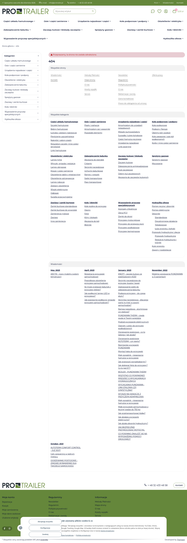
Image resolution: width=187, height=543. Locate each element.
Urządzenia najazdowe (128, 143)
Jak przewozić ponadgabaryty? (132, 362)
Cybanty (88, 163)
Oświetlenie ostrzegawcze (62, 178)
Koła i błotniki (11, 107)
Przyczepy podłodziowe (128, 227)
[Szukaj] (71, 11)
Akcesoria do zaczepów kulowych (133, 177)
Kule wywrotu (158, 246)
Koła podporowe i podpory (17, 75)
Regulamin (54, 505)
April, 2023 (89, 270)
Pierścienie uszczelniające (62, 136)
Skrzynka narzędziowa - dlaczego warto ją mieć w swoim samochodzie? (133, 303)
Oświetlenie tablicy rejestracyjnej (65, 174)
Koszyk (5, 506)
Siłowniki (156, 214)
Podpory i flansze (160, 129)
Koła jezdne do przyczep (95, 206)
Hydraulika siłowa (13, 119)
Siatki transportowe (93, 178)
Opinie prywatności (108, 531)
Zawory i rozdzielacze (161, 250)
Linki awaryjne (124, 147)
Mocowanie (157, 163)
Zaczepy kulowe (125, 162)
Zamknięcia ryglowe (60, 214)
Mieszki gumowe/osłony (129, 132)
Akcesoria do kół (91, 221)
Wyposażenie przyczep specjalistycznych (15, 113)
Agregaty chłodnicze (127, 209)
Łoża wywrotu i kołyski (165, 229)
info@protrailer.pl (56, 3)
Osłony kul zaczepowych (129, 174)
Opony (87, 210)
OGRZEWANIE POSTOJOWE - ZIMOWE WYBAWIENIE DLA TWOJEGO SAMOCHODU (64, 463)
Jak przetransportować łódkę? (131, 413)
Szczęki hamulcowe (60, 125)
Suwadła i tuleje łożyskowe (130, 135)
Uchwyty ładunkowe (93, 171)
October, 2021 (57, 444)
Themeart (180, 540)
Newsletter (53, 502)
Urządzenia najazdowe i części (18, 70)
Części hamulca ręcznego (129, 139)
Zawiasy (54, 217)
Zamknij (45, 534)
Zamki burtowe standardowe (64, 206)
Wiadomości (168, 3)
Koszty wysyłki (101, 512)
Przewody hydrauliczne (165, 236)
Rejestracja (7, 502)
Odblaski (55, 193)
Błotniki (87, 225)
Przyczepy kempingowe (129, 231)
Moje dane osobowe (11, 514)
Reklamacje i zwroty (58, 516)
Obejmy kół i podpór (161, 133)
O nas (51, 512)
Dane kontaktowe (67, 535)
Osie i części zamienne (15, 65)
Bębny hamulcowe (59, 129)
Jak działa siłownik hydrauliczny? (133, 423)
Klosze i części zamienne (62, 171)
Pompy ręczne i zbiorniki (163, 206)
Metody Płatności (103, 502)
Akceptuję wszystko (45, 522)
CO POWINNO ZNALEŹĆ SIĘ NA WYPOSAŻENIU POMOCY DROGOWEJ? (132, 436)
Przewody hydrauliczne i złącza (166, 232)
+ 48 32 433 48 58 (86, 3)
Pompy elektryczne (160, 210)
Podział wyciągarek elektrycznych (133, 322)
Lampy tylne (56, 160)
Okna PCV (122, 213)
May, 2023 (55, 270)
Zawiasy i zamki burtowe (16, 102)
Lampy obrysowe (58, 167)
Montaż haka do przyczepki (130, 351)
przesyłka (44, 540)
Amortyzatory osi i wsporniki (97, 129)
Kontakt (180, 3)
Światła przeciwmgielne (61, 197)
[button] (159, 11)
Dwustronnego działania (166, 221)
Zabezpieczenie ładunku (16, 85)
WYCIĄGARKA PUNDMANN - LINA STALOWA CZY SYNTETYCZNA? (131, 387)
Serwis (98, 516)
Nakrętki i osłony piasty (61, 140)
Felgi (86, 214)
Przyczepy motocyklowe (129, 220)
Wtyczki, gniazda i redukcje (63, 163)
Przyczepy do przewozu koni (131, 224)
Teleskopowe (161, 225)
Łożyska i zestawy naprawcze (64, 133)
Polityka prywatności (84, 535)
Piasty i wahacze (91, 125)
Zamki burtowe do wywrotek (64, 210)
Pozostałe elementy (93, 133)
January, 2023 (124, 270)
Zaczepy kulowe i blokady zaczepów (16, 91)
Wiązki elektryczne (59, 189)
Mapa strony (100, 505)
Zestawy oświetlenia (60, 186)
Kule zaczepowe (125, 170)
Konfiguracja (45, 528)
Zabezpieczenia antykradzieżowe (133, 166)
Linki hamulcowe (58, 150)
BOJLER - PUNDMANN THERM (132, 372)
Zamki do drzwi (125, 216)
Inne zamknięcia (58, 221)
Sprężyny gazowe (160, 160)
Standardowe (161, 217)
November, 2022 (159, 270)
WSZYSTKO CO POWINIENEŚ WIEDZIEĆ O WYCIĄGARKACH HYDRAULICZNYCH (132, 378)
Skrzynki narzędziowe (94, 167)
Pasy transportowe (92, 182)
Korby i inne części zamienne (165, 143)
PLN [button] (156, 3)
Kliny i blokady (91, 217)
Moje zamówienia (10, 510)
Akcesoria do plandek (94, 160)
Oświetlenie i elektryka (15, 80)
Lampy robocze (58, 182)
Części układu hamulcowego (18, 61)
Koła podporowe (159, 125)
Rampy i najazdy (91, 174)
